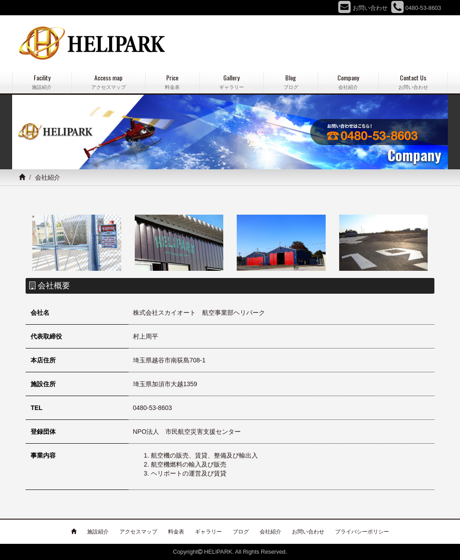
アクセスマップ (138, 532)
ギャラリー (208, 532)
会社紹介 (270, 532)
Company (348, 82)
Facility (42, 82)
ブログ (241, 532)
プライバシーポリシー (362, 532)
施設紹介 (98, 532)
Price (172, 82)
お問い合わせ (308, 532)
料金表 (176, 532)
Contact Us (413, 82)
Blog (290, 82)
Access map (108, 82)
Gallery (231, 82)
